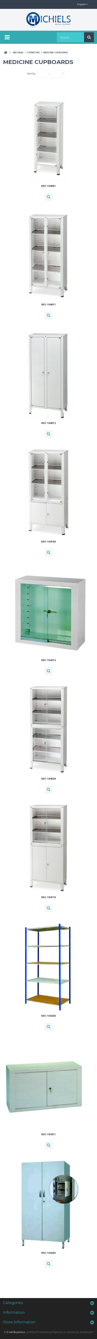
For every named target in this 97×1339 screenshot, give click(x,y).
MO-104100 (48, 541)
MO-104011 (48, 304)
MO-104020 (48, 778)
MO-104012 (48, 423)
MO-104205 (48, 1253)
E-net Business (16, 1332)
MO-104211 (48, 1134)
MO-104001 (48, 186)
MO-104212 (48, 660)
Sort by (31, 73)
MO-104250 (48, 1016)
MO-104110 (48, 897)
